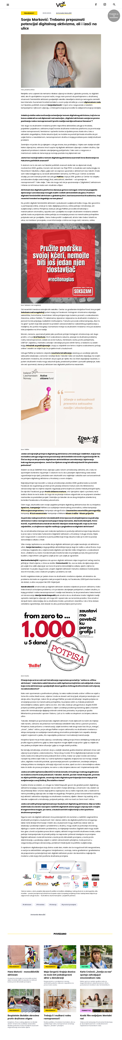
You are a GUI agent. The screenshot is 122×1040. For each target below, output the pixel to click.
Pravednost (29, 13)
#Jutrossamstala (38, 513)
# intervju (52, 905)
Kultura (85, 967)
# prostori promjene (69, 905)
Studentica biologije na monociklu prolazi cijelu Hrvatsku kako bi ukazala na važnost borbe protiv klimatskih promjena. (22, 980)
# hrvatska (40, 905)
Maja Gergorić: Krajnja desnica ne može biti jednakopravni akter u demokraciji (59, 974)
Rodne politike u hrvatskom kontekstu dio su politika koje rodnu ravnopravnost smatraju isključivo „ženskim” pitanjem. (59, 1024)
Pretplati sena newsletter (113, 15)
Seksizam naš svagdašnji (32, 312)
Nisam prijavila (86, 513)
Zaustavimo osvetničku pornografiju (83, 510)
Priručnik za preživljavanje (38, 345)
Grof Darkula (39, 337)
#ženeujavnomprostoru (32, 510)
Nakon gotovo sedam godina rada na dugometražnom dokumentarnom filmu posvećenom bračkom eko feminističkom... (95, 983)
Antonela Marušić (64, 13)
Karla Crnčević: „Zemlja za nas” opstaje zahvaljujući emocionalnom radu (96, 974)
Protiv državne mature (55, 491)
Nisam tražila (72, 513)
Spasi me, (25, 507)
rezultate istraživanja (61, 353)
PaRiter (60, 176)
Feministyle (86, 1010)
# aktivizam (27, 905)
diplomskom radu (92, 102)
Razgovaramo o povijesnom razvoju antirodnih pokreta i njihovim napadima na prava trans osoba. (59, 983)
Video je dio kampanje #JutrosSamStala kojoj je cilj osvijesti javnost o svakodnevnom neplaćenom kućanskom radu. (96, 1024)
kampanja (35, 507)
